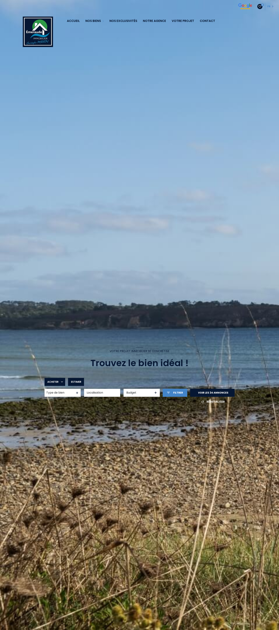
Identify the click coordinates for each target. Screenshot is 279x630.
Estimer (76, 382)
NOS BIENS (93, 20)
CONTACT (207, 20)
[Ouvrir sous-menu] (103, 21)
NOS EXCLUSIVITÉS (123, 20)
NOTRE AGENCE (154, 20)
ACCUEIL (73, 20)
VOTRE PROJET (183, 20)
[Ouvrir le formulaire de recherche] (175, 393)
